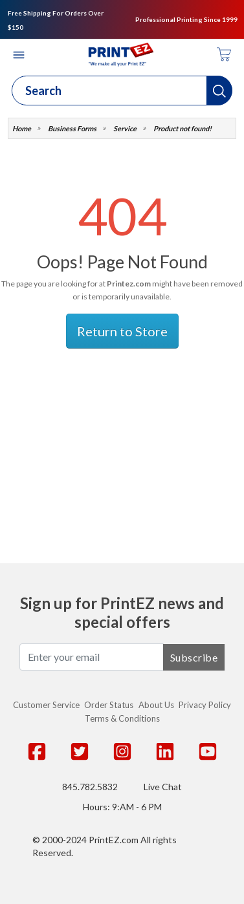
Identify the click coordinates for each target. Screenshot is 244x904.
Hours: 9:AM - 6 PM (122, 806)
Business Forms (72, 128)
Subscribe (194, 657)
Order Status (108, 705)
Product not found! (182, 128)
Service (125, 128)
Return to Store (122, 331)
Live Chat (163, 786)
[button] (219, 90)
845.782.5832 (90, 786)
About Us (156, 705)
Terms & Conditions (122, 718)
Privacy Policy (205, 705)
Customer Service (46, 705)
